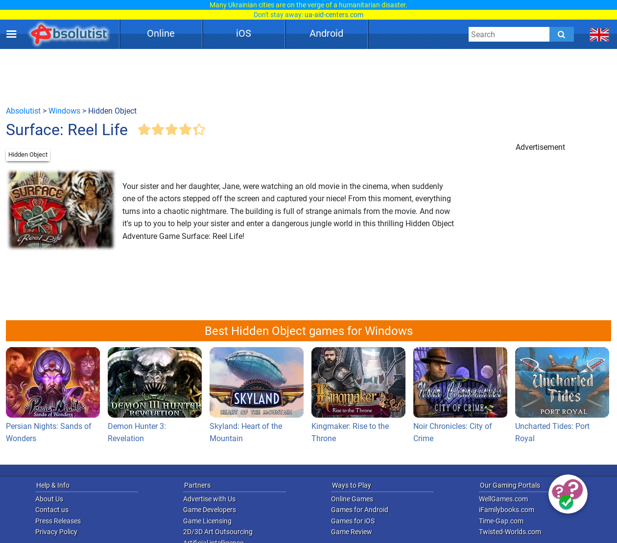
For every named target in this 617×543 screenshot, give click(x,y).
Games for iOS (353, 521)
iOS (243, 33)
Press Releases (58, 521)
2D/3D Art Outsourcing (218, 532)
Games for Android (359, 510)
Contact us (52, 510)
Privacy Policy (56, 532)
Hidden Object (27, 154)
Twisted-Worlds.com (510, 532)
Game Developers (209, 510)
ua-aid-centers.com (334, 15)
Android (326, 33)
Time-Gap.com (501, 521)
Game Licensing (207, 521)
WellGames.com (503, 499)
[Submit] (561, 34)
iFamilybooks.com (506, 510)
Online (161, 33)
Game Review (351, 532)
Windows (64, 111)
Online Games (352, 499)
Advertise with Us (209, 499)
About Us (49, 499)
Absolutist (23, 111)
